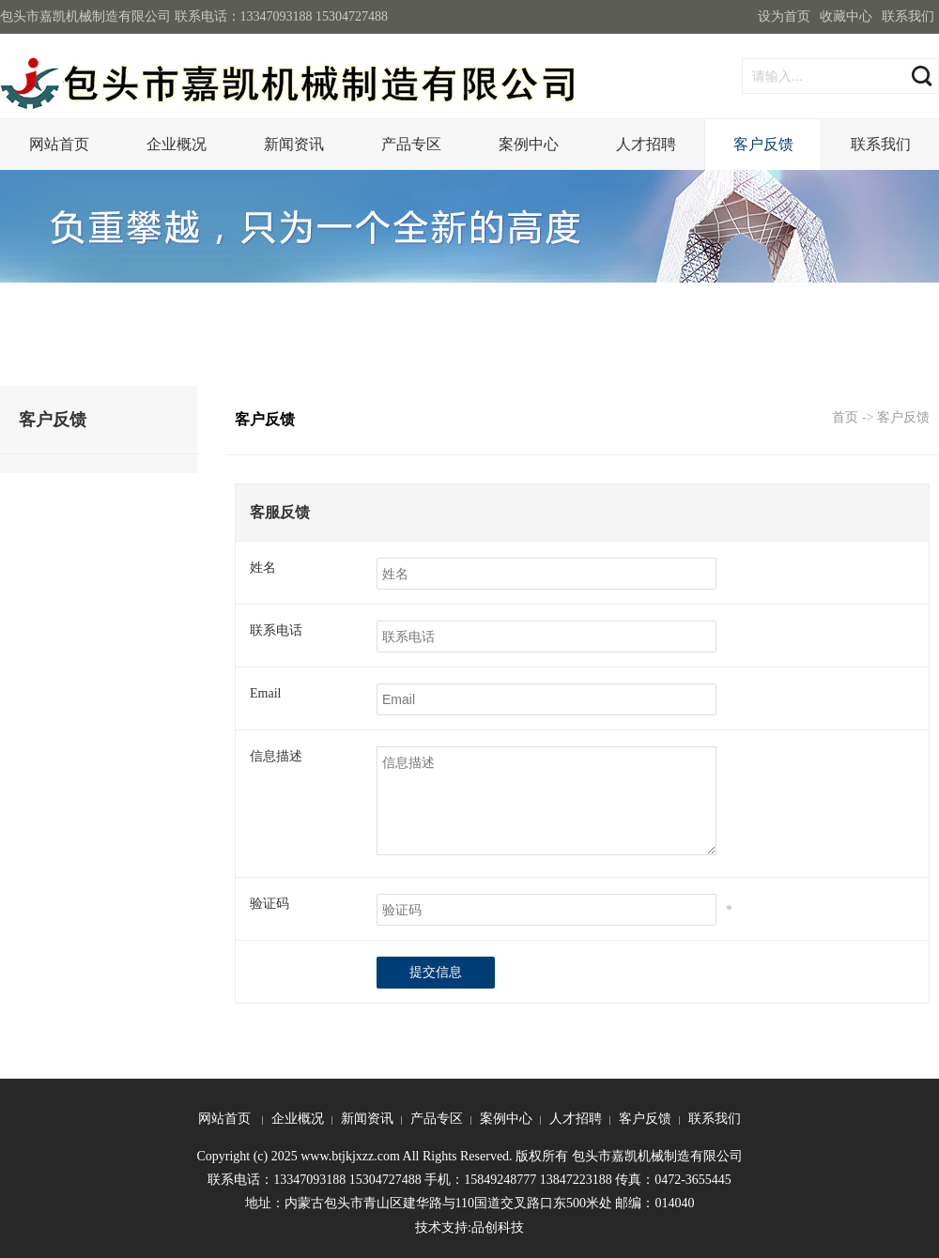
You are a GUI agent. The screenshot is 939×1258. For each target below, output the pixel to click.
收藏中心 (846, 16)
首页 (845, 417)
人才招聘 (646, 144)
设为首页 (784, 16)
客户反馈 (763, 144)
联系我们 (908, 16)
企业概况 (176, 144)
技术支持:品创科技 (469, 1227)
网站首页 (59, 144)
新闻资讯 (294, 144)
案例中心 (529, 144)
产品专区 (411, 144)
